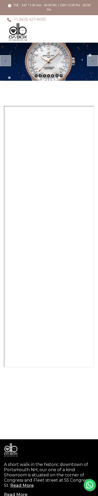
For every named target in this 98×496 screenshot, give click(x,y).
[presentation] (5, 60)
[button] (36, 75)
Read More (22, 485)
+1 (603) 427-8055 (30, 19)
